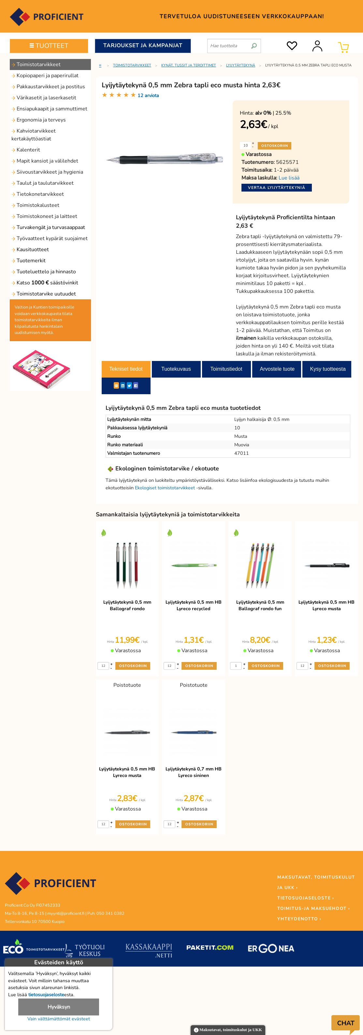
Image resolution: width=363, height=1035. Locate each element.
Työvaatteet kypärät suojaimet (49, 238)
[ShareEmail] (116, 385)
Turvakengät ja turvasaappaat (48, 227)
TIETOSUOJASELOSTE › (305, 898)
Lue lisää (289, 177)
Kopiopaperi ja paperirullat (45, 75)
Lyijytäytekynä (240, 65)
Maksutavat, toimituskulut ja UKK (228, 1030)
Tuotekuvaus (176, 369)
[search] (254, 43)
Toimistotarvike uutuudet (43, 293)
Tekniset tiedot (126, 369)
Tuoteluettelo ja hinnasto (43, 271)
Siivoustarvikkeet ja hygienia (47, 172)
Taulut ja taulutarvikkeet (42, 183)
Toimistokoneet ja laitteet (44, 216)
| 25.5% (273, 113)
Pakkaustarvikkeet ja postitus (48, 86)
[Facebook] (135, 385)
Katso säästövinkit (44, 282)
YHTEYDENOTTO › (299, 919)
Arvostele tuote (277, 369)
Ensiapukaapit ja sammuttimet (49, 108)
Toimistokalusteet (35, 205)
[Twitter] (129, 385)
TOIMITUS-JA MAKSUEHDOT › (313, 909)
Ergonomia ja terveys (38, 119)
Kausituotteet (30, 249)
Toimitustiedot (226, 369)
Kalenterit (25, 149)
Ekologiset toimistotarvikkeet (165, 487)
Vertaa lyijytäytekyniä (276, 187)
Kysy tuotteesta (328, 369)
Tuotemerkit (28, 260)
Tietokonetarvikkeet (37, 194)
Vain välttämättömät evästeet (58, 1018)
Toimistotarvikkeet (36, 64)
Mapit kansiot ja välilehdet (44, 161)
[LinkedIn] (122, 385)
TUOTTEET (49, 45)
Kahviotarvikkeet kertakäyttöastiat (33, 134)
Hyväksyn (59, 1007)
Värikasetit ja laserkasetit (43, 97)
